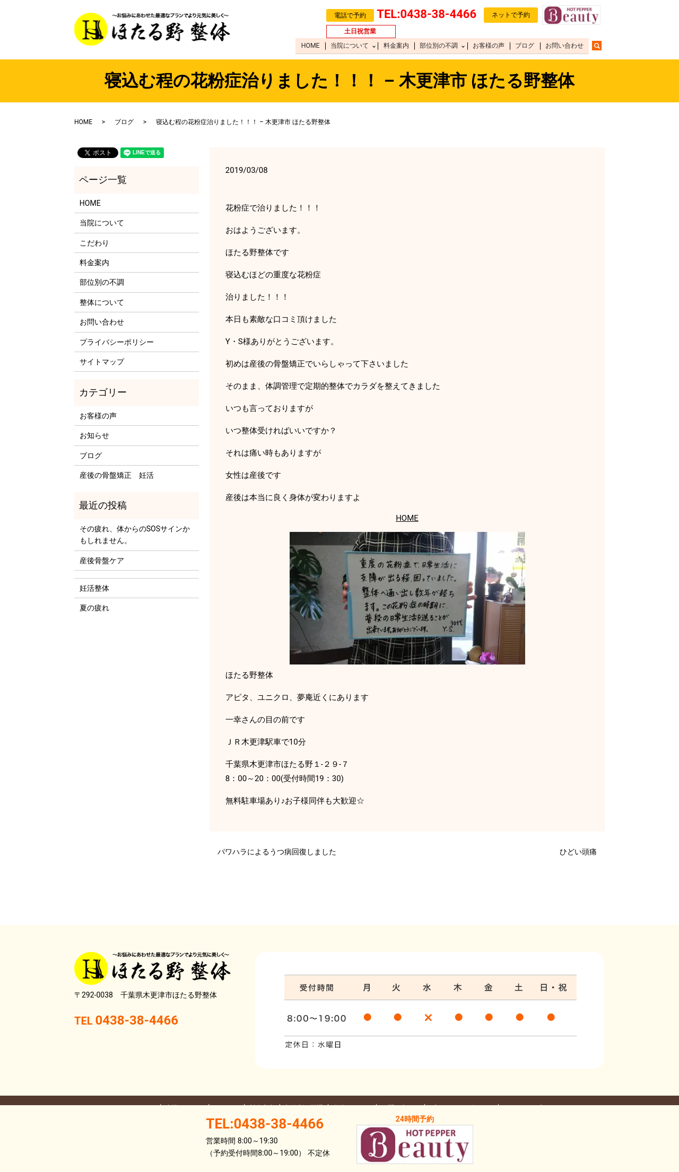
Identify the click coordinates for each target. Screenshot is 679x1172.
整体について (102, 302)
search (602, 45)
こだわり (94, 243)
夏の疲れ (94, 608)
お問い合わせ (564, 45)
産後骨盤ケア (102, 560)
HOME (313, 45)
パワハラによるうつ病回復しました (276, 851)
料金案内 (398, 45)
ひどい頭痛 (578, 851)
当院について (352, 45)
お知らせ (94, 435)
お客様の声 (490, 45)
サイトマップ (102, 361)
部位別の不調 (440, 45)
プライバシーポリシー (117, 342)
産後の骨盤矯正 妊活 (117, 475)
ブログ (525, 45)
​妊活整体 (94, 588)
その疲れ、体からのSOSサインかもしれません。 (135, 534)
